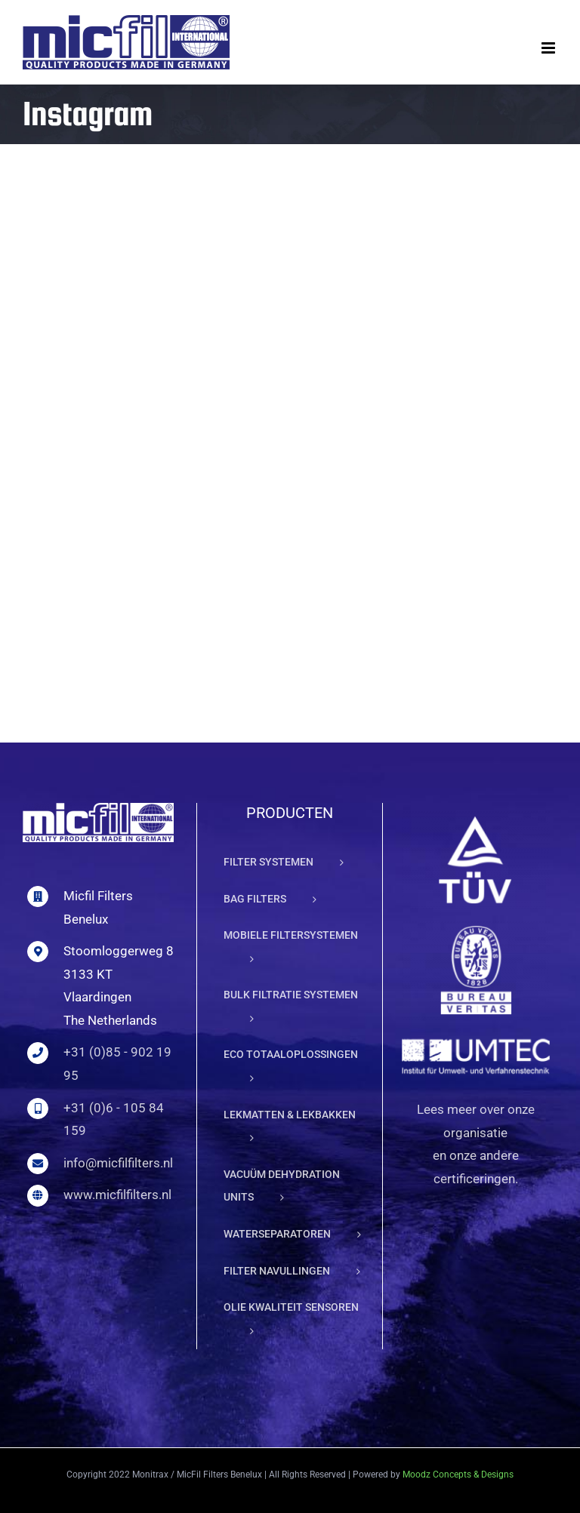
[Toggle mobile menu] (549, 48)
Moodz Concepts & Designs (458, 1474)
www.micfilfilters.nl (117, 1194)
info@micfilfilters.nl (118, 1162)
